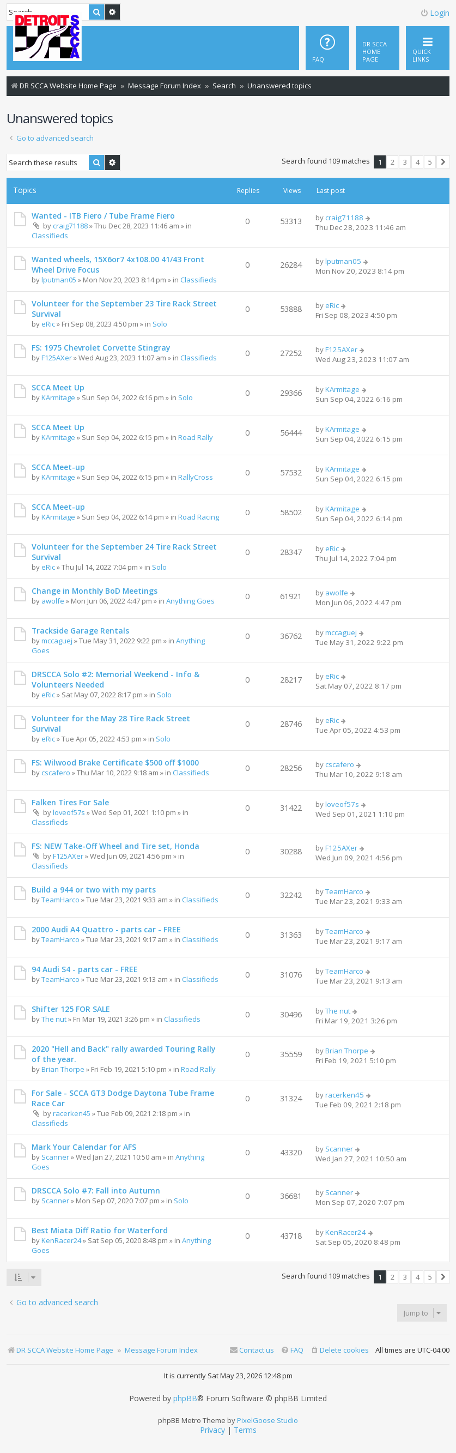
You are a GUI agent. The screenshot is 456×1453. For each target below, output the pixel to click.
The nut (53, 1019)
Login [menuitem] (434, 13)
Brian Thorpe (62, 1069)
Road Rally (195, 437)
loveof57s (69, 812)
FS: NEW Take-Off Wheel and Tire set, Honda (115, 846)
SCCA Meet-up (58, 467)
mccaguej (56, 641)
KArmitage (58, 397)
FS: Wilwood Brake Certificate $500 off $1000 (115, 762)
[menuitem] (377, 48)
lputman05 (58, 280)
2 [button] (392, 162)
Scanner (55, 1157)
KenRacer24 (61, 1240)
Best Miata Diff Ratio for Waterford (100, 1230)
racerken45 (71, 1113)
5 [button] (430, 162)
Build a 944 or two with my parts (94, 889)
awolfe (52, 601)
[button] (443, 161)
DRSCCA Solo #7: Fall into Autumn (96, 1190)
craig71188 (70, 226)
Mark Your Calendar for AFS (84, 1147)
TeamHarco (60, 900)
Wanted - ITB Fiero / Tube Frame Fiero (103, 215)
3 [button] (405, 162)
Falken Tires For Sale (70, 802)
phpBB (185, 1398)
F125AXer (56, 358)
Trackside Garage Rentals (80, 630)
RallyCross (195, 477)
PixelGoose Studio (267, 1420)
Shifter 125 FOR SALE (71, 1009)
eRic (48, 324)
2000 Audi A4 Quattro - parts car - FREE (106, 929)
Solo (160, 324)
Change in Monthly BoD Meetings (94, 591)
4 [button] (417, 162)
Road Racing (198, 517)
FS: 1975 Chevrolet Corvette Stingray (101, 347)
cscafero (55, 772)
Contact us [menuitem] (251, 1350)
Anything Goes (190, 601)
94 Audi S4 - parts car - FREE (85, 969)
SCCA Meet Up (58, 387)
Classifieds (50, 235)
